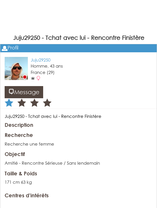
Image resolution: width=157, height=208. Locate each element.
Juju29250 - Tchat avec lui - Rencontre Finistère (53, 116)
